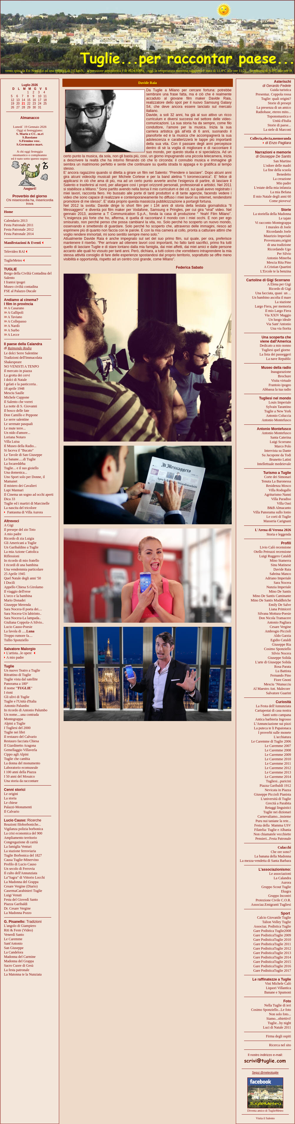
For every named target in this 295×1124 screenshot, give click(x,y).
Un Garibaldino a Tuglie (21, 547)
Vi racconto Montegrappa (273, 223)
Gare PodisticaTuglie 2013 (272, 953)
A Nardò (12, 326)
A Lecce (11, 335)
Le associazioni (280, 874)
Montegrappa (13, 719)
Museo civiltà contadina (21, 287)
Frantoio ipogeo (280, 385)
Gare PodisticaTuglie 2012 (272, 948)
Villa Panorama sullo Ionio (272, 512)
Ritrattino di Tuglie (17, 675)
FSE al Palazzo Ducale (20, 291)
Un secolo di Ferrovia (19, 869)
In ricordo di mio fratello (21, 560)
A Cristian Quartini (277, 267)
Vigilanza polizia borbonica (23, 829)
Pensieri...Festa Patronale (273, 839)
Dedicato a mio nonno (275, 345)
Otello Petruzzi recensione (272, 552)
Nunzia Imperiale (278, 587)
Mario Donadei (15, 600)
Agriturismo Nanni (277, 494)
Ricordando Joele (278, 231)
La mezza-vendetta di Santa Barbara (265, 861)
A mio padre (12, 534)
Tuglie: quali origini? (276, 99)
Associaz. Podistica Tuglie (272, 926)
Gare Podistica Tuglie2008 (272, 931)
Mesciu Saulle (14, 393)
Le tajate (285, 218)
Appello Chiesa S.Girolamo (23, 587)
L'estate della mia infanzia (272, 188)
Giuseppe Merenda (17, 605)
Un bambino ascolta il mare (271, 297)
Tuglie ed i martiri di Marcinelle (27, 503)
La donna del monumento (22, 763)
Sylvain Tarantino (278, 407)
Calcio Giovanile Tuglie (274, 917)
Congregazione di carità (21, 842)
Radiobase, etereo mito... (273, 112)
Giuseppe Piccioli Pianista (272, 794)
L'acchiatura (282, 737)
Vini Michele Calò (278, 983)
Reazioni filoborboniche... (22, 824)
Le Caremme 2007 (278, 746)
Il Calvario (11, 811)
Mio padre (283, 183)
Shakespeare (13, 362)
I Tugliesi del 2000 (17, 728)
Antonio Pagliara (279, 622)
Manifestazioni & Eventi (22, 243)
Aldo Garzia (282, 636)
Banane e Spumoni (277, 992)
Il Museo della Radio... (20, 446)
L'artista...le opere (19, 653)
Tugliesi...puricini (278, 781)
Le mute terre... (15, 428)
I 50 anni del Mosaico (19, 776)
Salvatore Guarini (278, 693)
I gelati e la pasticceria (20, 384)
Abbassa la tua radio (276, 389)
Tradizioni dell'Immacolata (23, 358)
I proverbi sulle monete (274, 732)
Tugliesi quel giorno (276, 350)
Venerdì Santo (14, 935)
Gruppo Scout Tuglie (276, 887)
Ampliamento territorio (20, 838)
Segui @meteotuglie (265, 1072)
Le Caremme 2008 (278, 750)
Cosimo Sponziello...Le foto (271, 1010)
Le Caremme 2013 (278, 772)
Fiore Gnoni (282, 680)
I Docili (9, 583)
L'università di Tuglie (276, 799)
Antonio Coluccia (278, 416)
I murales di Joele (278, 227)
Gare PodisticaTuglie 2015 (272, 962)
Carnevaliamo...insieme (274, 816)
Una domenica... (15, 472)
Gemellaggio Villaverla (20, 750)
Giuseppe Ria (281, 644)
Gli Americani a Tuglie (20, 543)
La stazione (283, 302)
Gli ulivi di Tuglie (16, 697)
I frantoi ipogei (14, 282)
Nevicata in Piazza (278, 790)
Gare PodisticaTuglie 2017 (272, 970)
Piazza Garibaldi (16, 904)
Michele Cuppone (16, 397)
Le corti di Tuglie (278, 517)
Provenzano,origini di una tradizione (277, 242)
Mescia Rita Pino (279, 262)
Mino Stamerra (280, 560)
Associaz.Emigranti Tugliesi (271, 904)
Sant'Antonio (13, 943)
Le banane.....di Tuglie (20, 459)
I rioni (8, 692)
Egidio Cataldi (281, 640)
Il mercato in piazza (18, 371)
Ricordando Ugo (279, 249)
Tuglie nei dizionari (277, 812)
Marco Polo (282, 446)
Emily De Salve (280, 605)
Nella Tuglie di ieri (277, 1005)
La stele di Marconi (277, 130)
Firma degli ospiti (278, 1036)
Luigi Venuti (13, 895)
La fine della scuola (277, 170)
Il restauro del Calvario (20, 737)
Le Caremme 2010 (278, 759)
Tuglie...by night (279, 1023)
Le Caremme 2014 (278, 777)
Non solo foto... (280, 1014)
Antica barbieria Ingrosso (273, 719)
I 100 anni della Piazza (20, 772)
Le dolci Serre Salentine (21, 353)
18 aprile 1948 (14, 388)
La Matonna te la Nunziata (23, 974)
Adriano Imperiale (278, 578)
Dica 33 (9, 499)
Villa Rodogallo (280, 490)
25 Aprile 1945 (14, 574)
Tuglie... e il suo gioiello (21, 468)
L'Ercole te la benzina (275, 271)
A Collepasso (15, 321)
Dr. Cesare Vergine (17, 908)
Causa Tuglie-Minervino (21, 860)
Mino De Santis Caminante (272, 596)
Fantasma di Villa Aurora (25, 512)
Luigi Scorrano (280, 442)
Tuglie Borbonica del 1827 (23, 855)
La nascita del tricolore (20, 508)
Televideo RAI (15, 251)
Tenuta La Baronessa (276, 481)
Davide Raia (282, 569)
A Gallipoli (14, 312)
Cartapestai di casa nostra (273, 710)
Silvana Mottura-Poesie (274, 613)
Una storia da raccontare (21, 781)
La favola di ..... (19, 631)
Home (8, 212)
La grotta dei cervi (17, 375)
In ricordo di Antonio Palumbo (25, 710)
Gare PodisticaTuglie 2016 (272, 966)
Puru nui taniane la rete (272, 821)
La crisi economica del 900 (23, 833)
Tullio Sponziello (16, 640)
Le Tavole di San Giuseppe (23, 455)
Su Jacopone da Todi (276, 455)
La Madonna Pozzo (18, 913)
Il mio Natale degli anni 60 (272, 196)
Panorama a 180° (16, 684)
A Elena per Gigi (279, 284)
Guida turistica (280, 90)
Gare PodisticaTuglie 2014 (272, 957)
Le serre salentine (16, 419)
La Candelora (13, 952)
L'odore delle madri (277, 165)
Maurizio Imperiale (277, 236)
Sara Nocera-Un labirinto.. (23, 613)
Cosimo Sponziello (277, 649)
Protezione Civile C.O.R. (273, 900)
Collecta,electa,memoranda (270, 138)
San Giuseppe (14, 948)
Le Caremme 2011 (278, 763)
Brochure (284, 376)
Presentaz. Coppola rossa (273, 94)
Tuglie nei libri (14, 732)
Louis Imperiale (280, 402)
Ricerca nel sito (280, 1045)
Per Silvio (284, 254)
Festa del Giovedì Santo (21, 899)
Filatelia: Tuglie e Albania (272, 830)
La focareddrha (15, 464)
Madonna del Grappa (19, 961)
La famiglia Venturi (18, 846)
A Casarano (14, 308)
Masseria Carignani (277, 521)
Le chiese (11, 803)
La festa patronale (16, 970)
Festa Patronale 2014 (19, 234)
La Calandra (282, 878)
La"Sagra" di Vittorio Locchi (24, 877)
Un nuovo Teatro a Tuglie (22, 670)
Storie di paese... (279, 125)
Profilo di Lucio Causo (20, 864)
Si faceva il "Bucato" (19, 450)
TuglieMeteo (13, 260)
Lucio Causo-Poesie (18, 627)
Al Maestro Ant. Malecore (271, 689)
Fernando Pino (280, 675)
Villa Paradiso (281, 499)
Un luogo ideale (280, 320)
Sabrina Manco (280, 574)
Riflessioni (11, 556)
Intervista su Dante (277, 451)
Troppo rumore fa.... (18, 636)
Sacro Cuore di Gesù (19, 965)
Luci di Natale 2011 (277, 1027)
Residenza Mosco (278, 486)
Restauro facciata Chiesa (21, 741)
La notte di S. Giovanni (20, 406)
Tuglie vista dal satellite (21, 679)
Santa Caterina (280, 437)
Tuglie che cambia (17, 759)
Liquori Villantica (278, 988)
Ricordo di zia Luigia (19, 538)
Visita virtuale (281, 380)
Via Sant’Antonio (278, 324)
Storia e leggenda (278, 534)
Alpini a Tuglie (15, 723)
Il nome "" (18, 688)
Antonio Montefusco (276, 420)
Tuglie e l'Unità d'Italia (20, 701)
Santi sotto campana (277, 715)
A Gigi (9, 525)
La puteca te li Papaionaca (272, 728)
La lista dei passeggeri (275, 354)
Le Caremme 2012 (278, 768)
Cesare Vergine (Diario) (21, 886)
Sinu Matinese (281, 565)
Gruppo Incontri (279, 896)
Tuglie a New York (277, 411)
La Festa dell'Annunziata (273, 706)
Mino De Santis (280, 591)
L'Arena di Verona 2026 (273, 530)
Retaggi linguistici (278, 808)
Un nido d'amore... (17, 433)
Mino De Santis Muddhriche (271, 600)
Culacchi (284, 847)
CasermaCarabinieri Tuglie (23, 891)
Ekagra (286, 891)
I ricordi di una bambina (21, 565)
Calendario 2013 (16, 221)
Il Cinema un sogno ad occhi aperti (29, 494)
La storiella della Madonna (272, 214)
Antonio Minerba (279, 258)
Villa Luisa (12, 441)
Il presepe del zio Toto (20, 530)
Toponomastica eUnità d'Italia (279, 118)
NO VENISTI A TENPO (21, 366)
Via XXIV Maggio (278, 315)
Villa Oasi (284, 503)
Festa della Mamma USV (272, 825)
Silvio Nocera (281, 653)
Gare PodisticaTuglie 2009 (272, 935)
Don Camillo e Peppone (21, 415)
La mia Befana (280, 192)
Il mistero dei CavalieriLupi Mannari (20, 488)
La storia (10, 798)
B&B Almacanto (279, 508)
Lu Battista (283, 671)
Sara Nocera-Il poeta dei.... (23, 609)
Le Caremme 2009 (278, 755)
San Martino (282, 161)
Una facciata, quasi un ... (273, 293)
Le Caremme (13, 939)
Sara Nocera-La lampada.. (22, 618)
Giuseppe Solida (279, 658)
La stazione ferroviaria (20, 851)
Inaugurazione (281, 372)
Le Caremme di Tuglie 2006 (271, 741)
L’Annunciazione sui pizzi (272, 724)
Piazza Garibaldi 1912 (275, 786)
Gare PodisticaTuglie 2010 (272, 940)
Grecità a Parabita (278, 803)
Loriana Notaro (15, 437)
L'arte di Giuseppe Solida (273, 662)
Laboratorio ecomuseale (21, 768)
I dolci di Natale (15, 380)
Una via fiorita (281, 328)
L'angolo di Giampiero (20, 926)
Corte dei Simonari (277, 477)
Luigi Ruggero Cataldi (275, 556)
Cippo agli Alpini (16, 754)
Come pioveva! (280, 201)
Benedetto (284, 174)
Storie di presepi (279, 103)
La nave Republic (278, 359)
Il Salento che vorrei (18, 402)
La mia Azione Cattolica (21, 552)
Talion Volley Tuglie (276, 922)
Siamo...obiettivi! (278, 1018)
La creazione (282, 179)
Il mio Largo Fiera (278, 311)
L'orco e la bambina (18, 596)
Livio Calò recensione (275, 547)
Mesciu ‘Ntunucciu (277, 684)
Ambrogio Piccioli (278, 631)
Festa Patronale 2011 (19, 225)
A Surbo (11, 330)
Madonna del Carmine (20, 957)
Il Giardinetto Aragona (20, 745)
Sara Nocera (282, 583)
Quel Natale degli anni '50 (22, 578)
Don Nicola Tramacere (275, 618)
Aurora (286, 882)
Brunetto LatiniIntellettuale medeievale (274, 461)
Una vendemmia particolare (23, 569)
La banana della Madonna (272, 856)
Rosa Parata (282, 667)
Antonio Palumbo (16, 706)
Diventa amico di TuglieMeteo (265, 1110)
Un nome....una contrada (21, 715)
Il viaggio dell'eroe (17, 591)
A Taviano (13, 317)
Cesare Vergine (280, 627)
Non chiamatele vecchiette (272, 834)
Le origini (11, 794)
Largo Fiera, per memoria (273, 306)
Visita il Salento (265, 1118)
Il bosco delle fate (16, 411)
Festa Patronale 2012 (19, 229)
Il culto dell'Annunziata (20, 873)
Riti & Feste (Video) (18, 930)
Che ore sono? (281, 852)
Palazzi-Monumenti (18, 807)
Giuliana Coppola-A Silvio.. (24, 622)
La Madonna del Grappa (21, 882)
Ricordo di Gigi (280, 289)
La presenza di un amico (273, 107)
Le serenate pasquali (18, 424)
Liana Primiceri (280, 609)
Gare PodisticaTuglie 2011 (272, 944)
